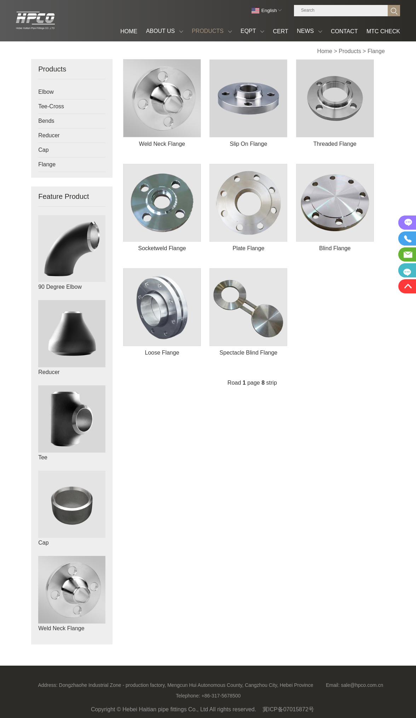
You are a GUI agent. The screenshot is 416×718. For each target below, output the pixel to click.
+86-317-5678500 (221, 696)
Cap (43, 150)
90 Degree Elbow (60, 287)
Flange (376, 51)
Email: (333, 685)
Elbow (46, 92)
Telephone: (188, 696)
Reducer (48, 135)
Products (350, 51)
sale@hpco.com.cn (362, 685)
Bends (46, 121)
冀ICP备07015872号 (288, 709)
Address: (47, 685)
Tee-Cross (51, 106)
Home (325, 51)
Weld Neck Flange (61, 628)
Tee (42, 457)
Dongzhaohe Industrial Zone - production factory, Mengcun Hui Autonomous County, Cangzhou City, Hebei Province (186, 685)
